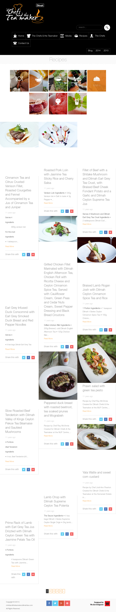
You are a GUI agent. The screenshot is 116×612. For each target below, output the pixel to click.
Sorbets (58, 108)
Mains (96, 85)
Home (21, 36)
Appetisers (77, 85)
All (19, 85)
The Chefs (100, 36)
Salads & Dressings (58, 87)
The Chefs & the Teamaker (45, 36)
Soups (38, 85)
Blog (90, 51)
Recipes (83, 36)
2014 (98, 51)
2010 (106, 51)
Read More (9, 247)
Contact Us (23, 43)
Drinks (77, 108)
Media (68, 36)
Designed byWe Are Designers (96, 604)
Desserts (38, 108)
